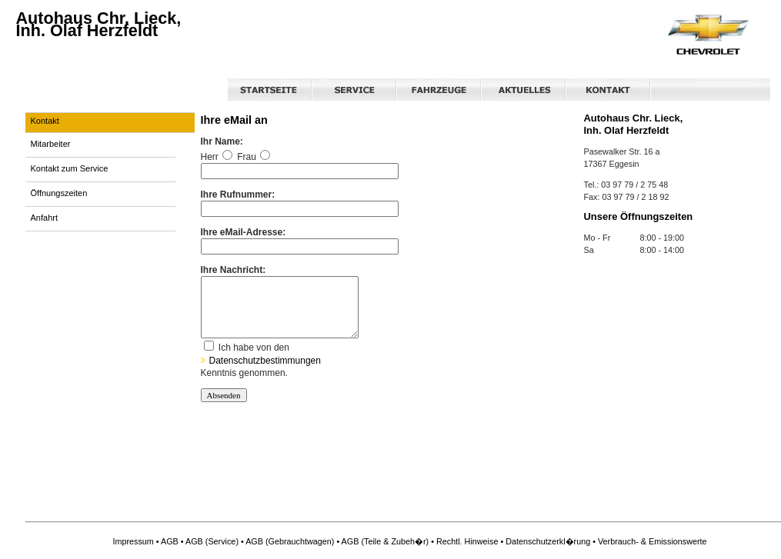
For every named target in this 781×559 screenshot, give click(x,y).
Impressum (132, 541)
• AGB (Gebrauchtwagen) (287, 541)
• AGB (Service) (210, 541)
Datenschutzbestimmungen (261, 372)
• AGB (167, 541)
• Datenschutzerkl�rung (545, 541)
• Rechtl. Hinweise (464, 541)
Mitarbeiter (51, 143)
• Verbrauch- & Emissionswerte (649, 541)
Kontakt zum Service (69, 168)
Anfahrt (44, 217)
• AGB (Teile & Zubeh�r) (382, 541)
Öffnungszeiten (59, 193)
